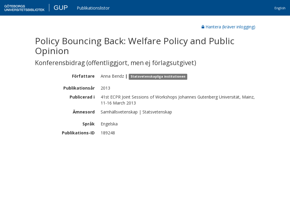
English (280, 8)
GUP (60, 7)
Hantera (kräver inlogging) (228, 27)
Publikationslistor (93, 8)
